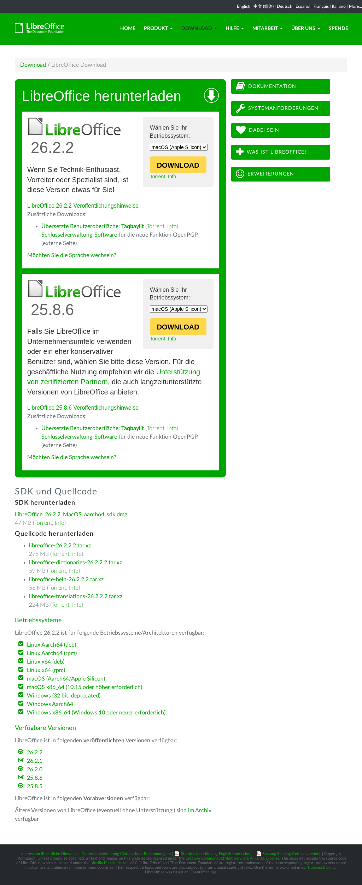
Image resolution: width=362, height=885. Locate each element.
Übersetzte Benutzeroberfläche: (92, 226)
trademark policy (322, 867)
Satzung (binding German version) (291, 854)
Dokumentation (266, 86)
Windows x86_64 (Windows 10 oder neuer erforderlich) (96, 712)
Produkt (158, 28)
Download (199, 28)
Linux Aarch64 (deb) (51, 645)
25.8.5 (34, 786)
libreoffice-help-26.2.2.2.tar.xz (66, 579)
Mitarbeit (267, 28)
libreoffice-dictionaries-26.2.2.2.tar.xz (75, 562)
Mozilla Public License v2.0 (113, 863)
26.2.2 (34, 752)
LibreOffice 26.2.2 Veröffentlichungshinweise (83, 206)
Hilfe (235, 28)
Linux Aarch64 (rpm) (52, 653)
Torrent (157, 176)
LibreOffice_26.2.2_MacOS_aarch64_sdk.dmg (71, 514)
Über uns (305, 28)
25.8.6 (34, 778)
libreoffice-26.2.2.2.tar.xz (60, 545)
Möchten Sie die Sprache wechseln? (71, 255)
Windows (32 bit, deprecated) (63, 696)
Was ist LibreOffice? (271, 152)
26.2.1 (34, 761)
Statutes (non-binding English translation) (216, 854)
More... (355, 6)
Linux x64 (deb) (45, 662)
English (243, 6)
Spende (338, 28)
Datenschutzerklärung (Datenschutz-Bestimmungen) (126, 854)
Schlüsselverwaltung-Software (79, 235)
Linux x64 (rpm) (46, 670)
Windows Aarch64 (50, 704)
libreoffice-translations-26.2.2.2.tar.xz (75, 596)
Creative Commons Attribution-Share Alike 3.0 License (232, 858)
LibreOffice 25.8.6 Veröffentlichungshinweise (83, 408)
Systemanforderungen (277, 108)
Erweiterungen (265, 174)
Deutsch (284, 6)
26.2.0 (34, 769)
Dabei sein (257, 130)
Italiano (339, 6)
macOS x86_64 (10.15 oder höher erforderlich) (84, 687)
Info (172, 176)
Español (303, 6)
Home (127, 28)
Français (321, 6)
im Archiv (199, 810)
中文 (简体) (263, 6)
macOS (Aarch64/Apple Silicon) (66, 679)
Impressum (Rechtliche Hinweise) (49, 854)
